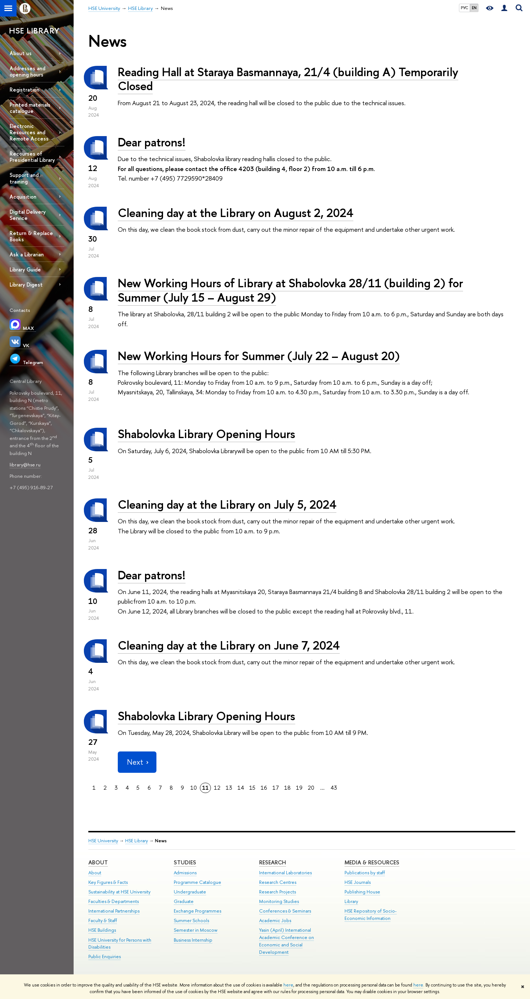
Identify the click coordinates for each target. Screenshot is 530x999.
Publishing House (362, 892)
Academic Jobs (275, 920)
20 (311, 788)
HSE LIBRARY (34, 30)
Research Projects (277, 892)
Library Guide (25, 269)
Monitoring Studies (279, 901)
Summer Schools (191, 920)
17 (275, 788)
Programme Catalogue (197, 882)
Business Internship (193, 940)
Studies (185, 862)
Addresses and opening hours (27, 71)
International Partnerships (113, 911)
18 (287, 788)
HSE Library (136, 841)
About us (21, 53)
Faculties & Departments (113, 901)
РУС (464, 7)
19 (299, 788)
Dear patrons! (152, 142)
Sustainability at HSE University (119, 892)
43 (334, 788)
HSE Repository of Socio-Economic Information (370, 914)
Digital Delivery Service (28, 214)
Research (272, 862)
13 (229, 788)
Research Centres (277, 882)
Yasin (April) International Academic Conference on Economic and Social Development (286, 941)
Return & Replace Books (31, 236)
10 (193, 788)
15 (252, 788)
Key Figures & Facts (108, 882)
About (98, 862)
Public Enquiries (104, 956)
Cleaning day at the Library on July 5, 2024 (227, 504)
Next (137, 762)
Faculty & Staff (102, 920)
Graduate (184, 901)
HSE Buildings (102, 930)
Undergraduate (190, 892)
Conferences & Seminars (285, 911)
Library (351, 901)
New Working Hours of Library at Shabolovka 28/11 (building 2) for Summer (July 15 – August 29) (290, 290)
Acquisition (23, 196)
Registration (24, 89)
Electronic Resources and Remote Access (29, 132)
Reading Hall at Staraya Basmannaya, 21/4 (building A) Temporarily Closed (288, 79)
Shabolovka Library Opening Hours (206, 434)
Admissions (185, 873)
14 (240, 788)
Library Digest (26, 284)
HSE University (103, 841)
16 (264, 788)
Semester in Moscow (196, 930)
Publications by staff (364, 873)
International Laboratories (285, 873)
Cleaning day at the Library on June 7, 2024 (229, 645)
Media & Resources (371, 862)
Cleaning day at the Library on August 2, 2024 (235, 213)
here (288, 985)
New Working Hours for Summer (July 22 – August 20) (259, 356)
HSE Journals (357, 882)
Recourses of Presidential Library (32, 156)
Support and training (24, 178)
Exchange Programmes (197, 911)
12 (217, 788)
